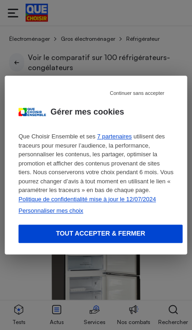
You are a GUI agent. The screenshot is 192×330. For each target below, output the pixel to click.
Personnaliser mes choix (51, 210)
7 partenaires (114, 136)
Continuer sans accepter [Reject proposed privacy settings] (137, 93)
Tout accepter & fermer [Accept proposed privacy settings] (100, 233)
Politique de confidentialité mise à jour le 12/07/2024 (87, 199)
